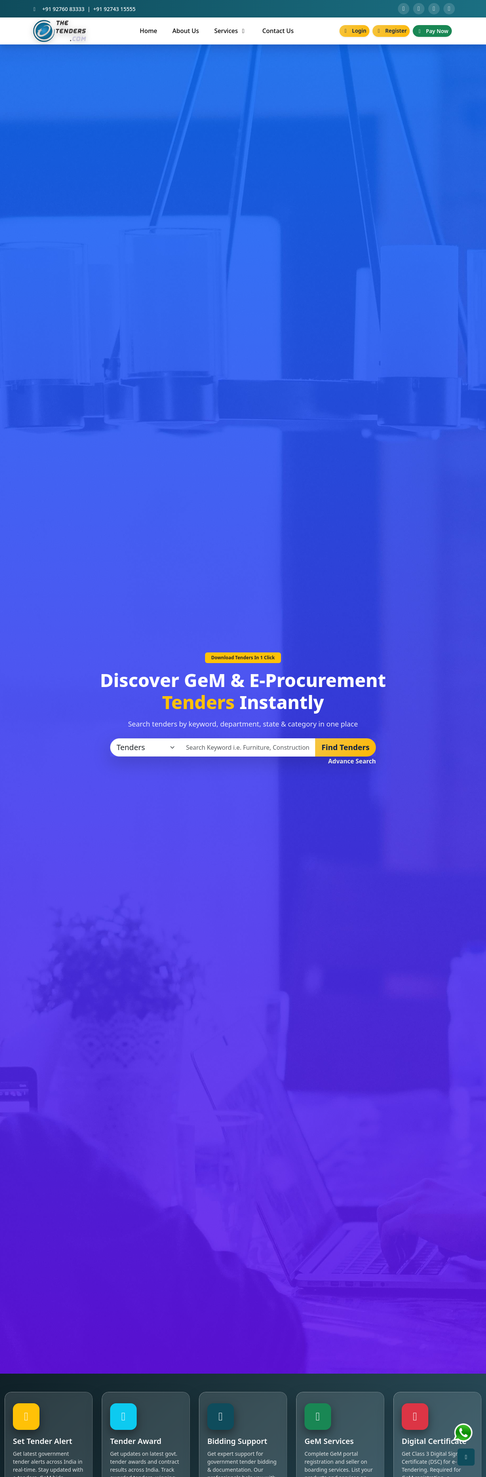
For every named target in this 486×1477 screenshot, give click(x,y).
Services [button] (230, 31)
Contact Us (278, 31)
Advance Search (352, 761)
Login (354, 30)
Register (391, 30)
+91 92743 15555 (114, 9)
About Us (185, 31)
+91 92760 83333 (63, 9)
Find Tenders (345, 747)
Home (148, 31)
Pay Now (432, 31)
